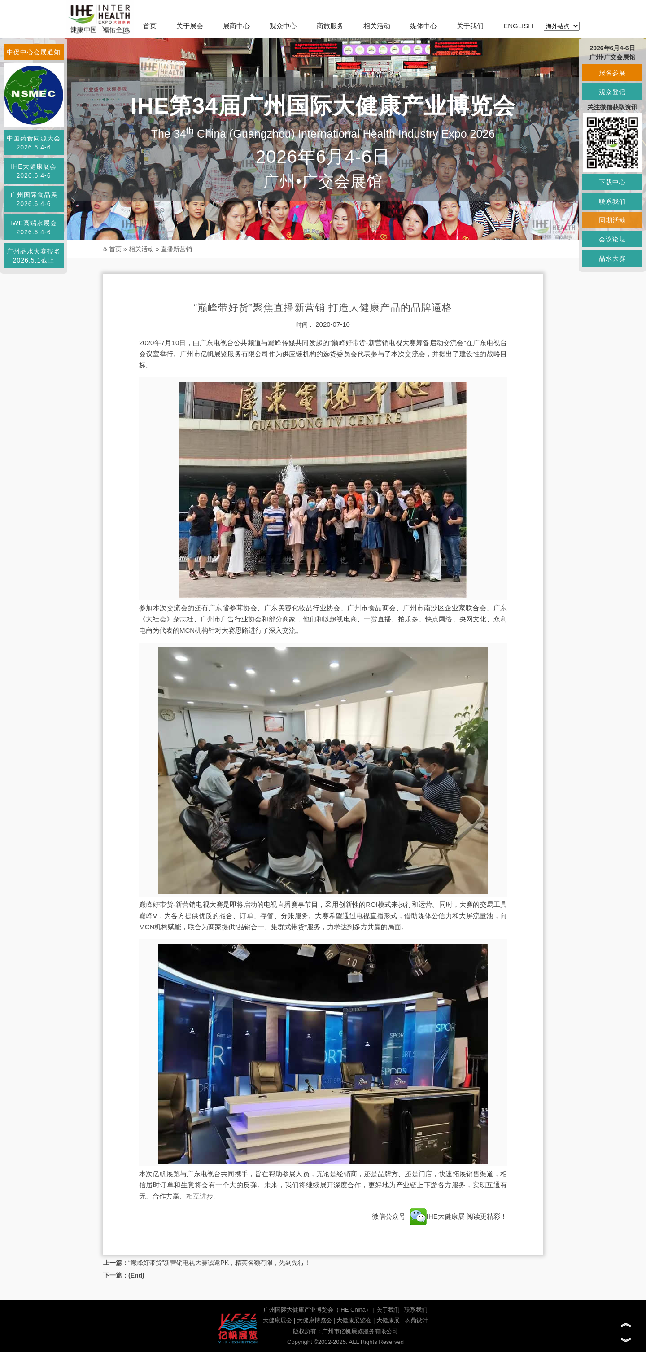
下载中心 (612, 182)
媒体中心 (423, 26)
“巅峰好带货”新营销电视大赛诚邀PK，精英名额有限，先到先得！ (219, 1262)
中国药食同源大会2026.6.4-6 (34, 143)
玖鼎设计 (416, 1320)
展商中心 (236, 26)
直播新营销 (176, 249)
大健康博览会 (314, 1320)
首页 (150, 26)
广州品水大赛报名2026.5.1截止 (34, 256)
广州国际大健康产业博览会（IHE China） (317, 1309)
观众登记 (612, 92)
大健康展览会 (353, 1320)
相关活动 (376, 26)
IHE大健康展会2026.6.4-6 (33, 171)
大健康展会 (277, 1320)
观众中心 (283, 26)
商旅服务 (330, 26)
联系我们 (416, 1309)
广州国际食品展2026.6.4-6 (33, 199)
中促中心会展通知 (34, 52)
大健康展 (388, 1320)
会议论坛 (612, 239)
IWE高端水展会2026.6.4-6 (33, 227)
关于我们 (470, 26)
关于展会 (189, 26)
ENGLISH (518, 26)
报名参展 (612, 72)
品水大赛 (612, 258)
